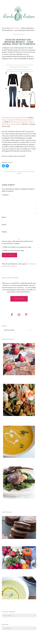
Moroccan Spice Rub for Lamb (11, 502)
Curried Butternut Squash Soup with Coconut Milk (18, 461)
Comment (5, 195)
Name (4, 217)
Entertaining (21, 171)
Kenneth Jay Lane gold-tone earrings (22, 122)
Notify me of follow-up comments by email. (17, 247)
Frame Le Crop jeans (8, 120)
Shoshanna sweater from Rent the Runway (16, 117)
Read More (19, 299)
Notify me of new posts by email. (13, 250)
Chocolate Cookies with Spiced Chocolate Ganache (18, 541)
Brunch (13, 171)
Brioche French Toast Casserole (12, 378)
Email (4, 224)
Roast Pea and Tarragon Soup (11, 601)
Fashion (28, 171)
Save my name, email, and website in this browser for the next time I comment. (17, 242)
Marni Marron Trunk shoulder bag (12, 124)
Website (4, 232)
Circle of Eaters (19, 13)
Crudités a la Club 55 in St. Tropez (12, 571)
